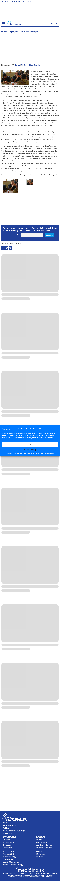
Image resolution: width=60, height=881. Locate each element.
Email (19, 235)
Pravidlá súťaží (8, 833)
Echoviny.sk (7, 845)
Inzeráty (5, 2)
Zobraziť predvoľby (30, 450)
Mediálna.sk (40, 854)
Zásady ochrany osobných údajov (44, 453)
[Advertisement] (30, 47)
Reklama (21, 2)
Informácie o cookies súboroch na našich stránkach (20, 453)
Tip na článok (7, 848)
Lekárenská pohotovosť (44, 848)
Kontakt (29, 2)
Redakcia (6, 828)
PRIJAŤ (30, 444)
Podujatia (13, 2)
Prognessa (40, 857)
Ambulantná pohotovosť (44, 845)
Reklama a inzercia (9, 825)
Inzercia (39, 840)
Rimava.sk (6, 840)
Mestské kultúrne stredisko (30, 65)
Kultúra (17, 65)
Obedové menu (41, 842)
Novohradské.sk (8, 842)
